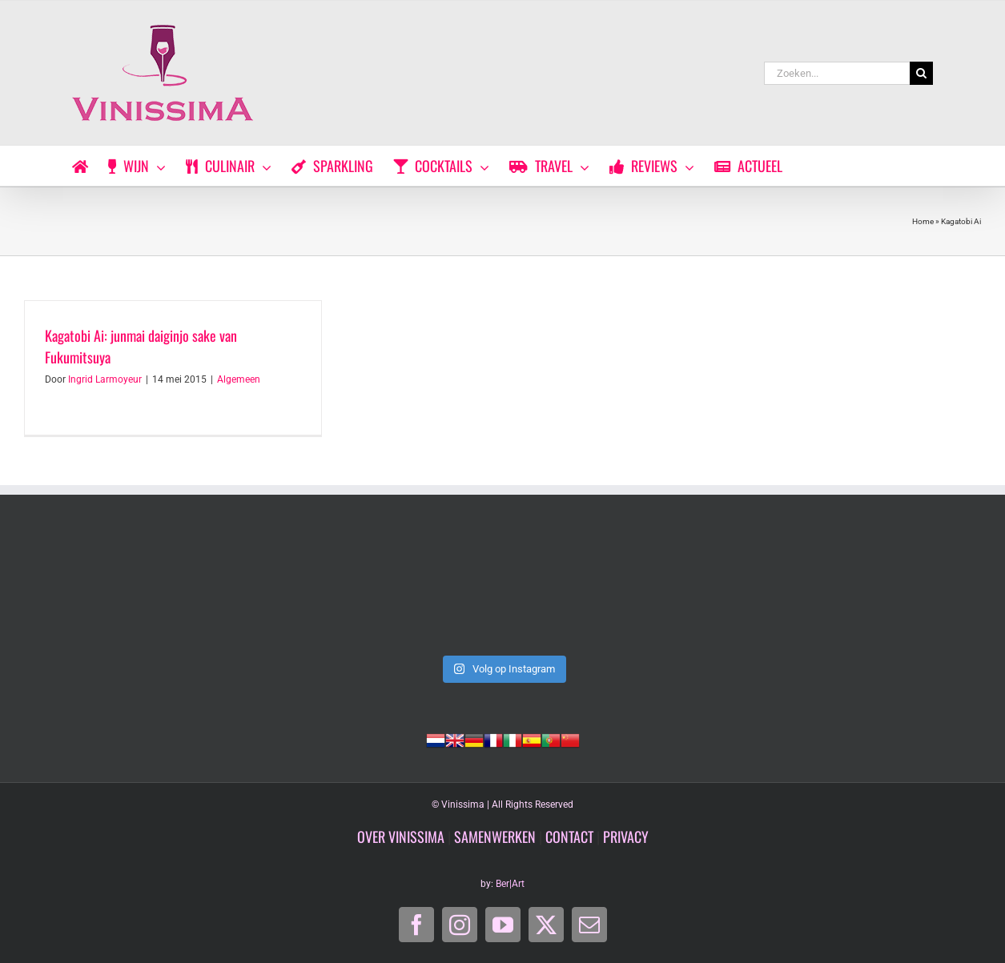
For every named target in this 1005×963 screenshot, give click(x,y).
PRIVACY (626, 836)
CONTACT (569, 836)
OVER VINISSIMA (400, 836)
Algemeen (238, 379)
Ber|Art (510, 883)
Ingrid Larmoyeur (105, 379)
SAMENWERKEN (495, 836)
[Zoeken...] (837, 73)
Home (923, 221)
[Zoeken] (921, 73)
